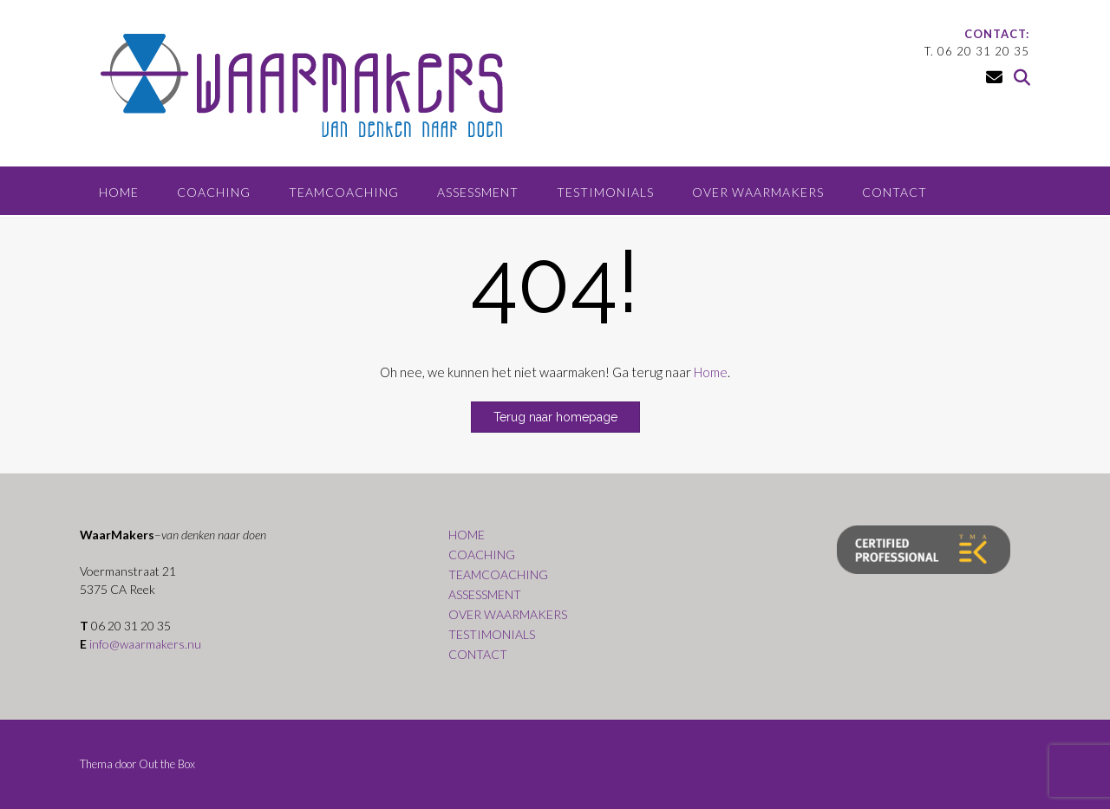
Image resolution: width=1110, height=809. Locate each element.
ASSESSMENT (478, 192)
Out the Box (167, 764)
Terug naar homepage (555, 417)
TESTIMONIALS (605, 192)
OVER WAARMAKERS (758, 192)
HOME (119, 192)
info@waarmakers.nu (145, 643)
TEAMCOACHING (344, 192)
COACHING (214, 192)
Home (711, 372)
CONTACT (894, 192)
